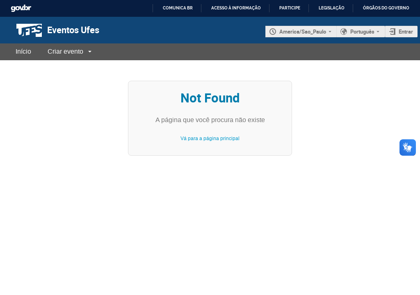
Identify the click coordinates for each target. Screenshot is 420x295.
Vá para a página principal (210, 138)
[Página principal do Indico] (21, 30)
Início (23, 51)
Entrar (406, 31)
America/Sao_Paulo (302, 31)
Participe (289, 8)
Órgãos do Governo (386, 8)
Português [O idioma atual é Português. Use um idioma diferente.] (362, 31)
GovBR (21, 8)
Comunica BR (178, 8)
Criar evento (65, 51)
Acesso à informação (236, 8)
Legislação (332, 8)
